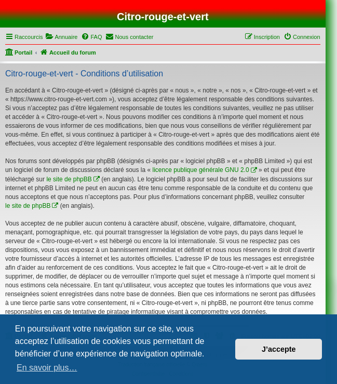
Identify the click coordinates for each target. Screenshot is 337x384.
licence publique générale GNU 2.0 (201, 170)
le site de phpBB (68, 179)
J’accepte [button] (279, 349)
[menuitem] (61, 37)
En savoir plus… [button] (47, 367)
